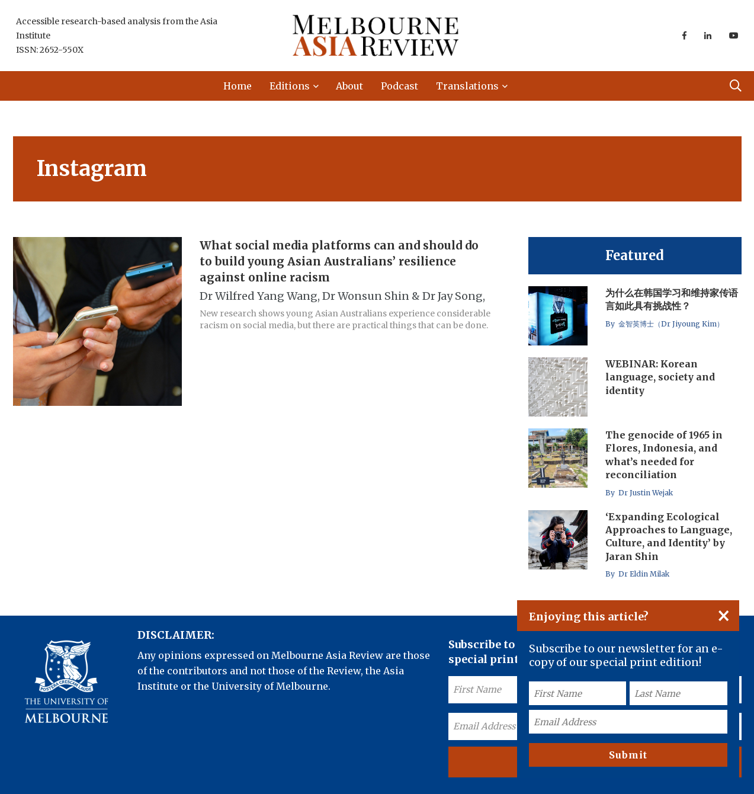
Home (237, 86)
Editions (289, 86)
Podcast (399, 86)
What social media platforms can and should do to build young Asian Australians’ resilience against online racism (339, 261)
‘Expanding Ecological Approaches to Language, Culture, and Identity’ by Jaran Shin (668, 536)
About (349, 86)
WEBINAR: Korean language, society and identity (660, 377)
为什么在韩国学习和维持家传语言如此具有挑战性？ (671, 299)
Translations (467, 86)
